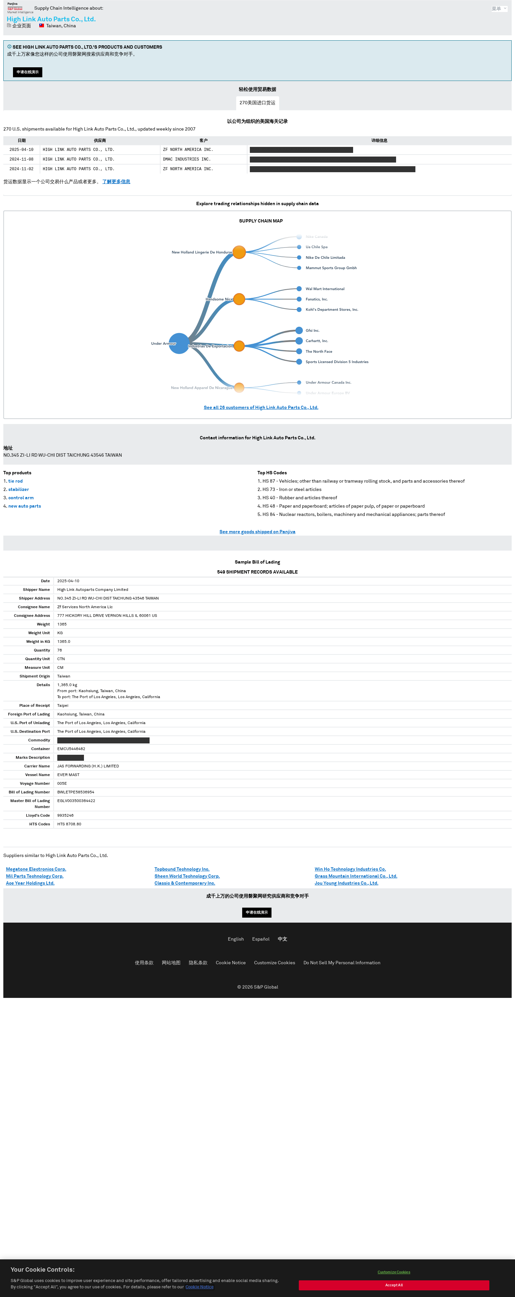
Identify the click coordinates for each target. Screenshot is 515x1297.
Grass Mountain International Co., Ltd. (356, 876)
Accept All (394, 1287)
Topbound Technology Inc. (182, 869)
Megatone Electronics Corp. (36, 869)
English (236, 939)
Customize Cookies (274, 963)
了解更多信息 (116, 182)
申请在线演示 (28, 72)
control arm (21, 498)
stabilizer (18, 489)
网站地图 (171, 963)
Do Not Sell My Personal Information (341, 963)
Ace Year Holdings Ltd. (30, 883)
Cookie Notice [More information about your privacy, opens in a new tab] (200, 1289)
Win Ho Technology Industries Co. (350, 869)
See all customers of (261, 407)
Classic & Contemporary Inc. (185, 883)
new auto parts (24, 506)
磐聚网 (20, 8)
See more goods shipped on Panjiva (257, 532)
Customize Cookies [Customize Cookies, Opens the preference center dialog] (394, 1274)
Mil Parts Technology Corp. (35, 876)
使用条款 (144, 963)
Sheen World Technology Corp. (187, 876)
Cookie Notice (231, 963)
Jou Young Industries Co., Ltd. (346, 883)
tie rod (15, 481)
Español (260, 939)
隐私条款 (198, 963)
